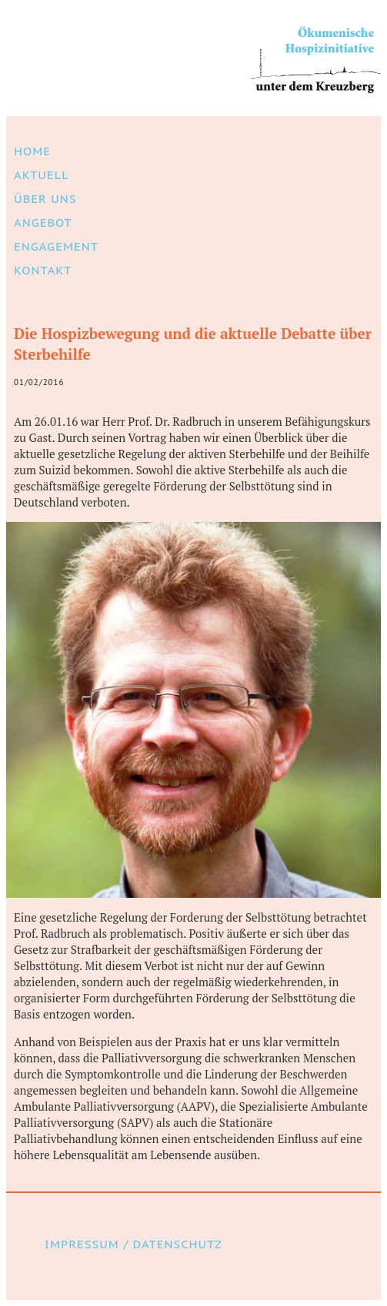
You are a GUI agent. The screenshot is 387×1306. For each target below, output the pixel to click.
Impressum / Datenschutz (133, 1244)
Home (32, 151)
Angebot (43, 222)
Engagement (56, 246)
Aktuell (41, 175)
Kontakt (43, 270)
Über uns (45, 198)
